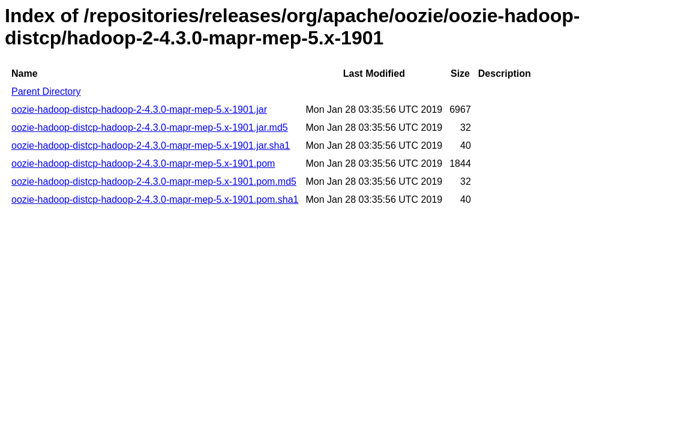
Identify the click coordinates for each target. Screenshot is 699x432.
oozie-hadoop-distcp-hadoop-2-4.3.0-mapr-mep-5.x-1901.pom (143, 163)
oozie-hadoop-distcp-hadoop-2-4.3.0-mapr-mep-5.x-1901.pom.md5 (153, 181)
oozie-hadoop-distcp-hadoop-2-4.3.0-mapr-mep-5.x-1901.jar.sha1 (150, 145)
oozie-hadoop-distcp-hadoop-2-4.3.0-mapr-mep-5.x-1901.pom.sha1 (155, 199)
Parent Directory (46, 91)
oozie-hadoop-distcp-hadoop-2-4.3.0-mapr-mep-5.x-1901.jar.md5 (149, 127)
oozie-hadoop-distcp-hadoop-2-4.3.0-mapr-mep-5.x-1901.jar (139, 109)
